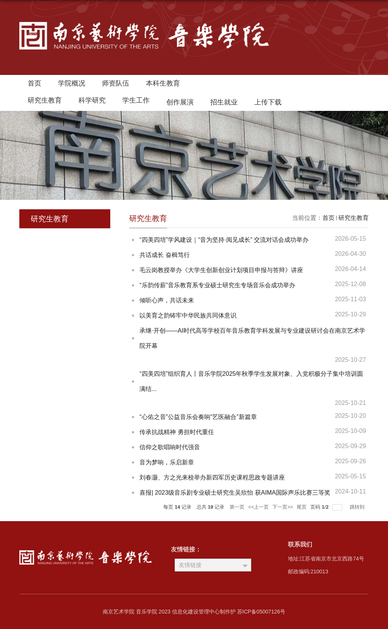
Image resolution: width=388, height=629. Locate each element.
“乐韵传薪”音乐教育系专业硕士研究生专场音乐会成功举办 (217, 285)
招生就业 (224, 102)
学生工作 (136, 100)
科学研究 (92, 100)
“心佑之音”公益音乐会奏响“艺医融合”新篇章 (198, 417)
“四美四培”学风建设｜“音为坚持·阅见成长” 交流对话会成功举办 (223, 240)
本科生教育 (163, 83)
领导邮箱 (216, 85)
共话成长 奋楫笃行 (164, 255)
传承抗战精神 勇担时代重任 (176, 432)
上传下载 (268, 102)
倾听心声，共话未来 (166, 300)
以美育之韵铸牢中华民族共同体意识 (187, 315)
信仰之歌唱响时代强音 (169, 447)
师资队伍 (115, 83)
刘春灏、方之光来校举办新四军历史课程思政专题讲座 (212, 477)
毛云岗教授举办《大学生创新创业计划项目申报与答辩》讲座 (221, 270)
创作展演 (180, 102)
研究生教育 (45, 100)
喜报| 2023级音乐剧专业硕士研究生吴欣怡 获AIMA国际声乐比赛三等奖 (234, 492)
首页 (34, 83)
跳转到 (358, 507)
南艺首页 (248, 85)
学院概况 (71, 83)
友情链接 (190, 565)
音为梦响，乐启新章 (166, 462)
